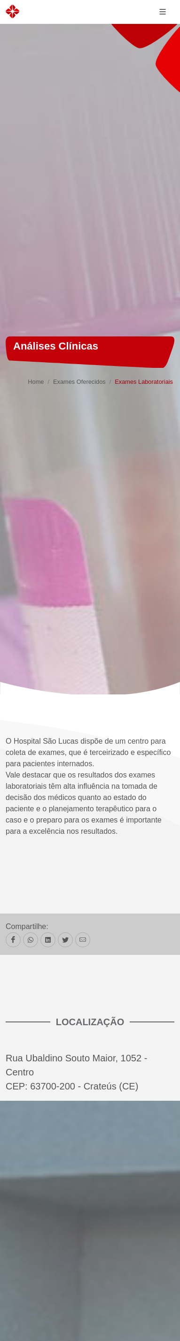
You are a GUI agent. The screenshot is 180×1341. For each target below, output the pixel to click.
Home (36, 381)
